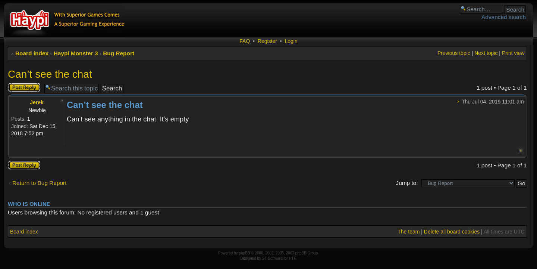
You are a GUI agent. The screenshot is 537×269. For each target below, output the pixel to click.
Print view (513, 53)
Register (267, 41)
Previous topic (453, 53)
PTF (292, 258)
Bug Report (118, 53)
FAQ (244, 41)
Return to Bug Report (39, 183)
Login (291, 41)
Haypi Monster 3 (76, 53)
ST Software (272, 258)
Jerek (37, 102)
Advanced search (503, 17)
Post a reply (24, 87)
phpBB (244, 253)
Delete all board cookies (452, 232)
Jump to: (407, 183)
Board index (31, 53)
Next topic (485, 53)
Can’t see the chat (50, 74)
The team (409, 232)
